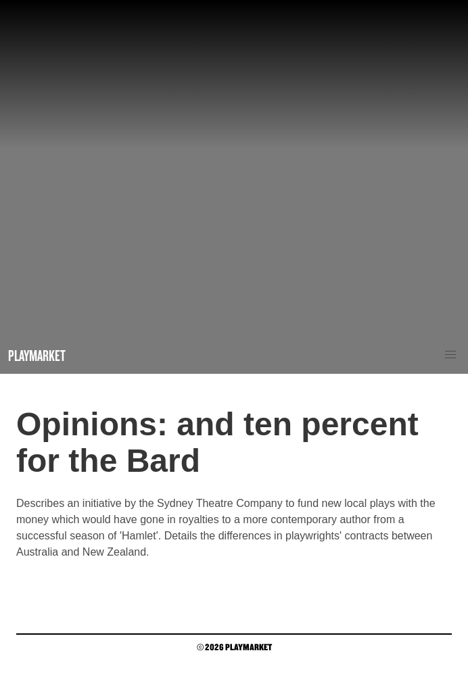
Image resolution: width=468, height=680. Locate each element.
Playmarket (37, 355)
